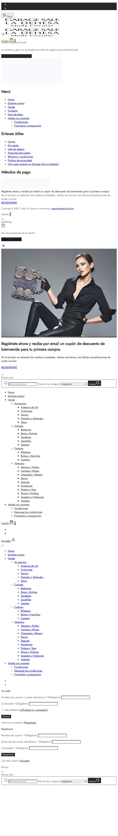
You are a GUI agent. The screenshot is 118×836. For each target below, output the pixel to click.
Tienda (11, 107)
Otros (24, 422)
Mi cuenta (13, 145)
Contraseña (14, 703)
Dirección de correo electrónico (26, 742)
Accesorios (20, 403)
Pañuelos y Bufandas (32, 418)
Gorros (24, 415)
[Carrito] (8, 523)
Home (11, 99)
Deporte (25, 482)
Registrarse (30, 723)
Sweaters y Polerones (32, 497)
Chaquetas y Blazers (31, 475)
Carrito (11, 142)
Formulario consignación (27, 126)
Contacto (13, 111)
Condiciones (21, 122)
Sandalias (26, 437)
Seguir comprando (11, 239)
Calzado (18, 426)
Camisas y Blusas (30, 471)
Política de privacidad (20, 160)
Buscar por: (7, 377)
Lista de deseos (16, 149)
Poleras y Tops (28, 489)
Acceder (25, 761)
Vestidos (25, 501)
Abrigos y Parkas (30, 467)
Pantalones (26, 486)
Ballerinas (26, 430)
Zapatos (25, 445)
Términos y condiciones (20, 157)
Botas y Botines (29, 433)
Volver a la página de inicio (16, 56)
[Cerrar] (2, 218)
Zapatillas (26, 441)
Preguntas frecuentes (19, 153)
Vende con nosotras (18, 118)
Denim (24, 478)
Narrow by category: (49, 384)
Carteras (18, 448)
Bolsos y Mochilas (30, 456)
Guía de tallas (15, 114)
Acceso (6, 716)
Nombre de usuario (19, 735)
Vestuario (19, 463)
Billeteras (25, 452)
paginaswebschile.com (63, 208)
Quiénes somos (16, 103)
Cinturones (26, 411)
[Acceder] (8, 541)
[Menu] (7, 15)
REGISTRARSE (9, 203)
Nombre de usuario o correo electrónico (30, 697)
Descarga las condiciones (28, 512)
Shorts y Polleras (30, 493)
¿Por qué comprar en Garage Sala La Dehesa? (33, 164)
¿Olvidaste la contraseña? (34, 710)
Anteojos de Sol (29, 407)
